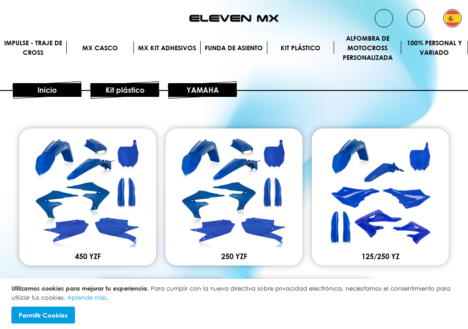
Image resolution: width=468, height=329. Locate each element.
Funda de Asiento (234, 48)
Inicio (47, 90)
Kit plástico (300, 48)
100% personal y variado (434, 47)
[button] (452, 18)
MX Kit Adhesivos (167, 48)
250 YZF (234, 256)
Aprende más (86, 297)
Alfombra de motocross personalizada (368, 47)
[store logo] (234, 18)
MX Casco (100, 48)
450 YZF (88, 256)
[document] (235, 304)
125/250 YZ (380, 256)
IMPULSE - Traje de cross (33, 47)
